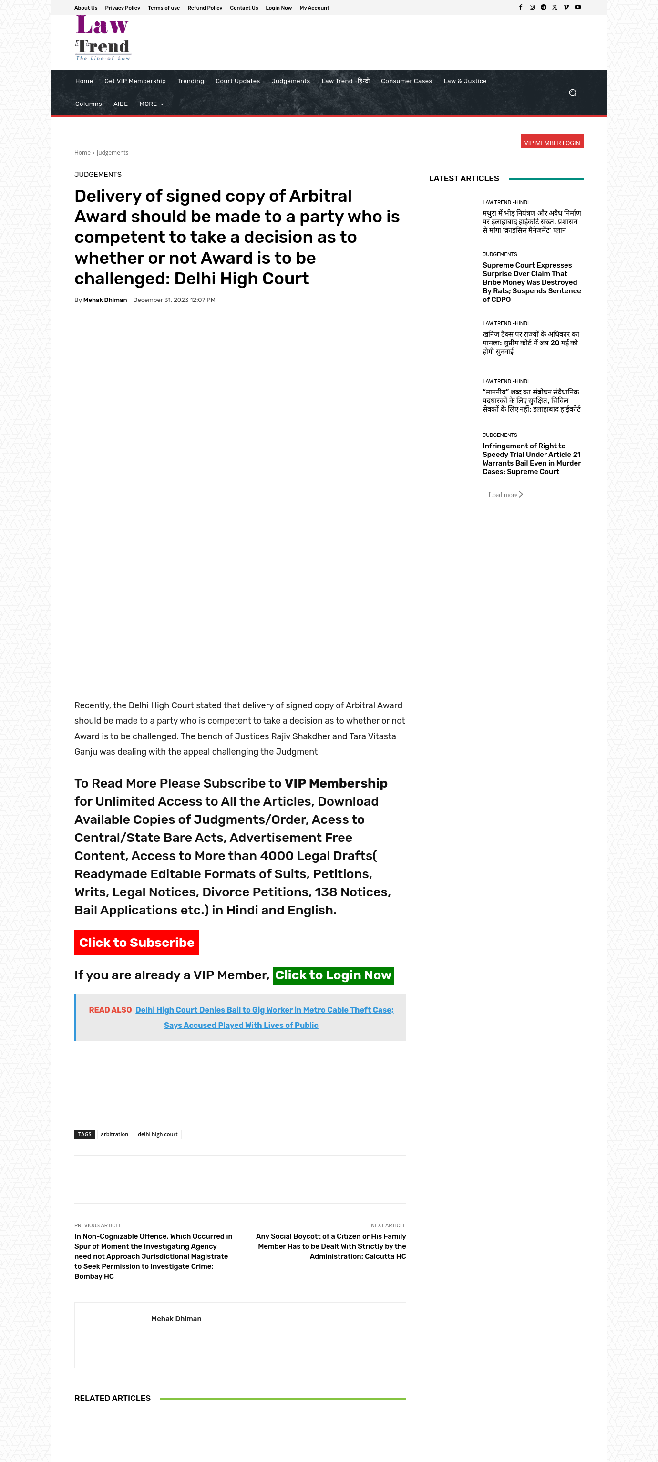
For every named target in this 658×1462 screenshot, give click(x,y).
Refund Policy (450, 1453)
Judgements (112, 152)
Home (82, 152)
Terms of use (405, 1453)
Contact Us (491, 1453)
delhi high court (157, 989)
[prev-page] (80, 1416)
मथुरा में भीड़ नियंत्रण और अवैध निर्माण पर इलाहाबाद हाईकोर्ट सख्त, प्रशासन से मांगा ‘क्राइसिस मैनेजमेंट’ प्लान (532, 222)
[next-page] (96, 1416)
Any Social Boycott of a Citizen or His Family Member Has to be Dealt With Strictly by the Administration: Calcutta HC (331, 1101)
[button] (572, 93)
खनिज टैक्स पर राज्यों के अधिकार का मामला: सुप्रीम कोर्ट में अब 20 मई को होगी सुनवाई (531, 343)
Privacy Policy (361, 1453)
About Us (322, 1453)
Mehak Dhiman (105, 300)
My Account (568, 1453)
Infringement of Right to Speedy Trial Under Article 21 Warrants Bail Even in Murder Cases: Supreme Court (129, 1375)
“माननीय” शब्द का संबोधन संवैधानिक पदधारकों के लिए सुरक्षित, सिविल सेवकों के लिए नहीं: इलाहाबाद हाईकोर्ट (532, 401)
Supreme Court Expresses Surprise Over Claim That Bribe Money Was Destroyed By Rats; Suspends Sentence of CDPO (532, 282)
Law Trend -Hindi (506, 202)
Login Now (529, 1453)
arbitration (115, 989)
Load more (506, 494)
